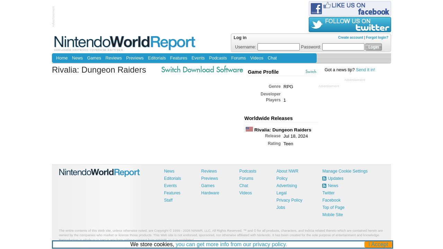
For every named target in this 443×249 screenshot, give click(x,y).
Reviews (114, 58)
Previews (135, 58)
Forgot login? (377, 37)
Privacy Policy (289, 200)
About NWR (287, 171)
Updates (335, 178)
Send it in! (365, 69)
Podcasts (218, 58)
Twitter (328, 193)
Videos (256, 58)
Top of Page (333, 207)
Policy (282, 178)
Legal (282, 193)
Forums (238, 58)
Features (178, 58)
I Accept (378, 244)
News (77, 58)
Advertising (287, 185)
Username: (267, 47)
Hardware (210, 193)
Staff (168, 200)
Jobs (281, 207)
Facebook (331, 200)
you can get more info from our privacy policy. (231, 244)
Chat (272, 58)
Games (94, 58)
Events (198, 58)
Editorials (157, 58)
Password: (333, 47)
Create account (350, 37)
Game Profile (263, 72)
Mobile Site (332, 214)
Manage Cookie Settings (345, 171)
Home (61, 58)
